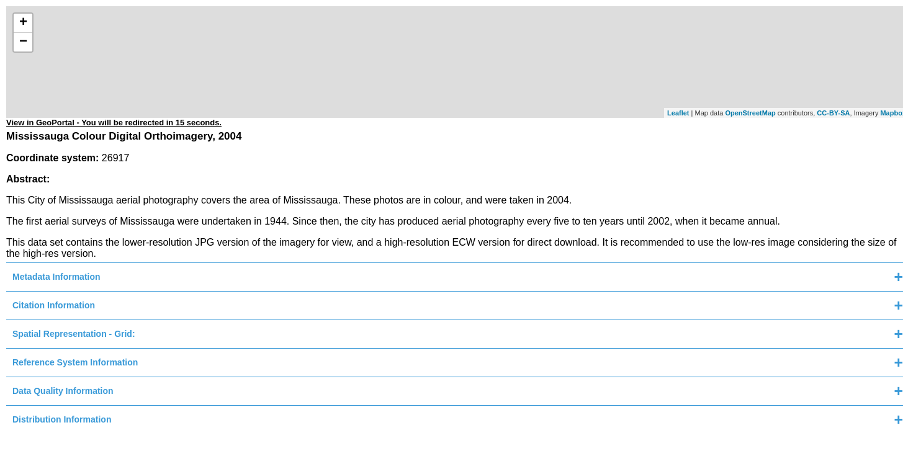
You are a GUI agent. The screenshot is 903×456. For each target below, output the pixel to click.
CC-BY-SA (833, 113)
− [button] (23, 42)
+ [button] (23, 23)
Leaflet (678, 113)
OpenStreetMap (750, 113)
